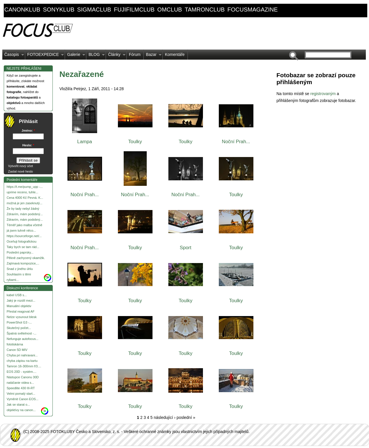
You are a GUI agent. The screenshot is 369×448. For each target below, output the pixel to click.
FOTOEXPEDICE (44, 56)
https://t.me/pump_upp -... (25, 186)
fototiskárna (15, 344)
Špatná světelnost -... (21, 333)
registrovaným (323, 93)
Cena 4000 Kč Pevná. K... (25, 197)
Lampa (84, 141)
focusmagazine (252, 9)
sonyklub (58, 9)
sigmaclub (94, 9)
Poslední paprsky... (20, 252)
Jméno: (28, 130)
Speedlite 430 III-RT (21, 388)
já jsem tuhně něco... (21, 230)
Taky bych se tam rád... (23, 247)
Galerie (75, 56)
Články (115, 56)
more (47, 276)
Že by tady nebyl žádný (23, 208)
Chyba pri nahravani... (22, 355)
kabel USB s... (17, 295)
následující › (164, 417)
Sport (185, 247)
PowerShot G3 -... (19, 322)
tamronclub (205, 9)
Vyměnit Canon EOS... (22, 399)
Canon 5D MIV (17, 349)
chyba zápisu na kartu (22, 360)
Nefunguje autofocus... (22, 339)
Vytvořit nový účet (20, 166)
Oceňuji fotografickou (21, 241)
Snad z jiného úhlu (20, 269)
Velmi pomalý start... (21, 393)
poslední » (186, 417)
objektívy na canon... (21, 410)
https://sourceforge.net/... (24, 236)
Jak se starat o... (18, 404)
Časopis (13, 56)
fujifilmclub (134, 9)
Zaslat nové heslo (20, 171)
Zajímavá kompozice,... (23, 263)
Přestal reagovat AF (21, 311)
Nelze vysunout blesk (22, 317)
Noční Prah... (236, 141)
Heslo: (28, 145)
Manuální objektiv (19, 306)
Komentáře (174, 54)
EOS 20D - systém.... (21, 371)
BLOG (95, 56)
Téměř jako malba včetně (24, 225)
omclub (169, 9)
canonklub (22, 9)
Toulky (135, 141)
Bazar (152, 56)
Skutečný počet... (19, 328)
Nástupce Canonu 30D (23, 377)
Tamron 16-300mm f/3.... (24, 366)
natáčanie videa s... (20, 382)
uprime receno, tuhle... (22, 192)
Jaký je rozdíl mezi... (21, 300)
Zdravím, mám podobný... (25, 214)
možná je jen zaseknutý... (24, 203)
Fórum (134, 54)
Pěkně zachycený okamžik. (26, 258)
